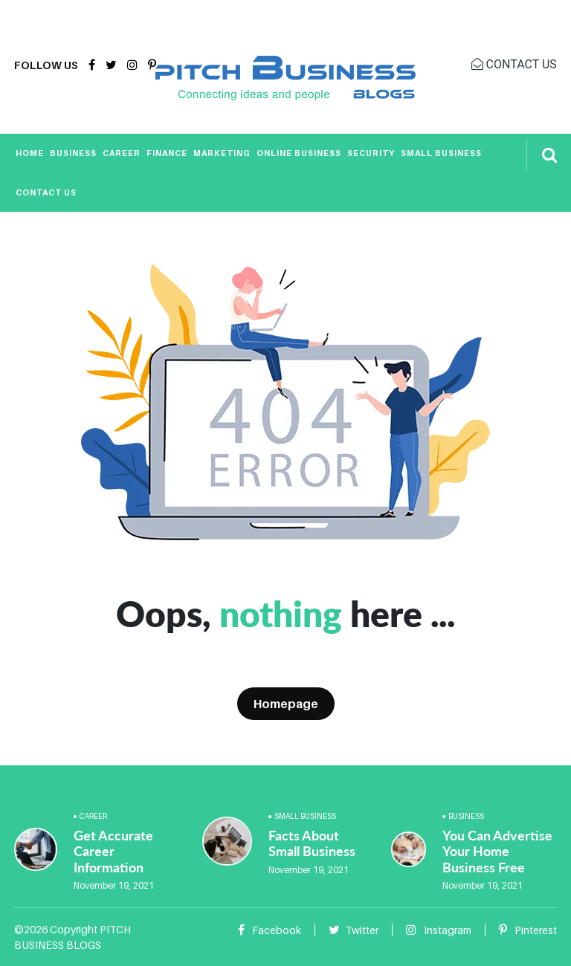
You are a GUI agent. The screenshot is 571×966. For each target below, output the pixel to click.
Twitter (353, 930)
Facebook (269, 930)
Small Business (441, 153)
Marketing (222, 153)
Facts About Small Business (311, 843)
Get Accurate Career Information (113, 851)
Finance (166, 153)
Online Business (299, 153)
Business (73, 153)
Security (371, 153)
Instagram (438, 930)
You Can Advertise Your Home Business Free (497, 851)
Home (30, 153)
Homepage (286, 703)
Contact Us (46, 192)
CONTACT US (514, 64)
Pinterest (528, 930)
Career (122, 153)
